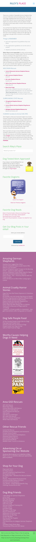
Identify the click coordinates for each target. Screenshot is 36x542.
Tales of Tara (7, 520)
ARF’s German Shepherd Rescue (14, 75)
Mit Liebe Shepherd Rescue (13, 79)
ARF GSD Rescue (8, 405)
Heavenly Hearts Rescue (10, 436)
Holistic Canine (7, 507)
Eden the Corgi (7, 504)
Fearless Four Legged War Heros (13, 264)
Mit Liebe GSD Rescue (9, 416)
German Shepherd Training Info (12, 505)
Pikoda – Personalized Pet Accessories (14, 479)
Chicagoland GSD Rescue (10, 410)
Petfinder (5, 140)
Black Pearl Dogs (10, 87)
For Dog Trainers (8, 471)
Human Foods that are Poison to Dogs (14, 325)
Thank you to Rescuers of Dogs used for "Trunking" (15, 307)
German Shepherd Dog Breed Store (14, 472)
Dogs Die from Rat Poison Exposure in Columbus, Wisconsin (18, 294)
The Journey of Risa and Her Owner (13, 526)
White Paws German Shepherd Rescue (16, 83)
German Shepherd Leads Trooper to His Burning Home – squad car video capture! (18, 270)
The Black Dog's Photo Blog (11, 524)
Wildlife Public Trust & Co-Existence (14, 441)
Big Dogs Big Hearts (9, 499)
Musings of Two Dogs (9, 510)
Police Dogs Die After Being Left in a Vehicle (16, 304)
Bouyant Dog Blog (8, 500)
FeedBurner (21, 245)
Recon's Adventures (9, 512)
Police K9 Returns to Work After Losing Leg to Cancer (17, 279)
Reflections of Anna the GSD (11, 513)
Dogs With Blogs (8, 502)
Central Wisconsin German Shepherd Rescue (17, 71)
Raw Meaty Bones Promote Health (11, 216)
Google (8, 135)
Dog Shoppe (13, 168)
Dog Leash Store (8, 469)
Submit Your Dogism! (18, 199)
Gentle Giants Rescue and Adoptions (14, 435)
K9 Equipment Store (9, 474)
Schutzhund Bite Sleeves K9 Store (13, 480)
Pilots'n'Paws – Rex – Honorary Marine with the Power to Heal (17, 276)
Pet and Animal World (9, 440)
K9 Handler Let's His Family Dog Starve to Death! (18, 296)
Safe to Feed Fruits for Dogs (11, 328)
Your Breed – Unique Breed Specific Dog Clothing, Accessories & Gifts (15, 484)
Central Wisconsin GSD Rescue (12, 408)
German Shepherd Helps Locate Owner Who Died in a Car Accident (16, 266)
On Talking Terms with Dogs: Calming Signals (14, 214)
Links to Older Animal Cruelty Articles (14, 300)
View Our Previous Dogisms (18, 202)
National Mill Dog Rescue (10, 438)
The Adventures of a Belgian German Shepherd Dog (17, 522)
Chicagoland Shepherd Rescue (14, 101)
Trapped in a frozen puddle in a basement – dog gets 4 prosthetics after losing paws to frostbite (17, 310)
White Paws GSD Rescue (10, 419)
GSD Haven (6, 413)
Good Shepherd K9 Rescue (11, 411)
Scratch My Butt (7, 516)
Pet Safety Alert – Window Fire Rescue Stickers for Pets (17, 476)
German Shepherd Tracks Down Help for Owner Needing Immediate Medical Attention (17, 273)
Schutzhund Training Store (11, 482)
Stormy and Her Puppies (10, 518)
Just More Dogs (7, 508)
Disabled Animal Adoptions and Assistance (16, 431)
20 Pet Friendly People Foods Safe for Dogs (16, 321)
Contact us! (9, 456)
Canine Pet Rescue (8, 430)
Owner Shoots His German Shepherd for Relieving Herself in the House (15, 302)
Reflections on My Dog (10, 515)
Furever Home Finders (10, 433)
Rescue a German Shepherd (11, 418)
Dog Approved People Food (11, 323)
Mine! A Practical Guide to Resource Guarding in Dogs (16, 213)
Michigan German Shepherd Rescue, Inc (16, 109)
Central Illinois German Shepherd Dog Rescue (18, 105)
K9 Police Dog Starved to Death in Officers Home (18, 298)
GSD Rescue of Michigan (10, 415)
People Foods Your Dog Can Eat (12, 326)
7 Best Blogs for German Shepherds (14, 496)
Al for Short (6, 497)
